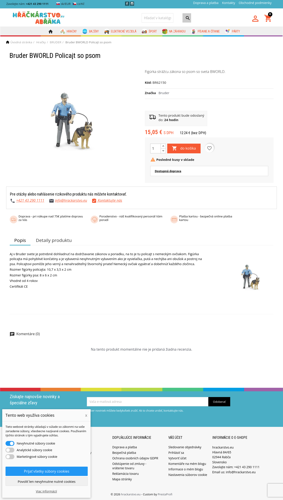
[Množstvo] (155, 148)
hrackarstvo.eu (131, 494)
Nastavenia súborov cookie (187, 475)
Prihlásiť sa (176, 453)
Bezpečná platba (124, 453)
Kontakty (228, 3)
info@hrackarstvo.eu (71, 200)
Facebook (127, 4)
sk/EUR (63, 4)
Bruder (164, 93)
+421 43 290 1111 (30, 200)
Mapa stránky (122, 479)
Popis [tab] (20, 240)
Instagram (132, 4)
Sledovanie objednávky (184, 447)
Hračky (68, 31)
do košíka (184, 148)
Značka (150, 93)
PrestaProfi (165, 494)
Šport (149, 31)
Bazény (90, 31)
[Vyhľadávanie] (157, 18)
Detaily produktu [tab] (54, 240)
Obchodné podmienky (255, 3)
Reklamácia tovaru (125, 473)
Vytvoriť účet (177, 458)
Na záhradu (173, 31)
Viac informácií (46, 491)
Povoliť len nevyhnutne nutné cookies (47, 481)
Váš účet (175, 437)
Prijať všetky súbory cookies (46, 471)
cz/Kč (78, 4)
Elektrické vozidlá (120, 31)
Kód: (148, 82)
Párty (232, 31)
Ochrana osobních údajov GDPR (135, 458)
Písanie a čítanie (205, 31)
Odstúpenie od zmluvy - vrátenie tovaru (129, 466)
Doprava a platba (205, 3)
